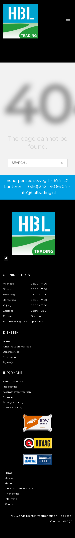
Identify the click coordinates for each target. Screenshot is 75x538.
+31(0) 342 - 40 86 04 (47, 186)
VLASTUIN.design (61, 521)
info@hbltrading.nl (37, 192)
